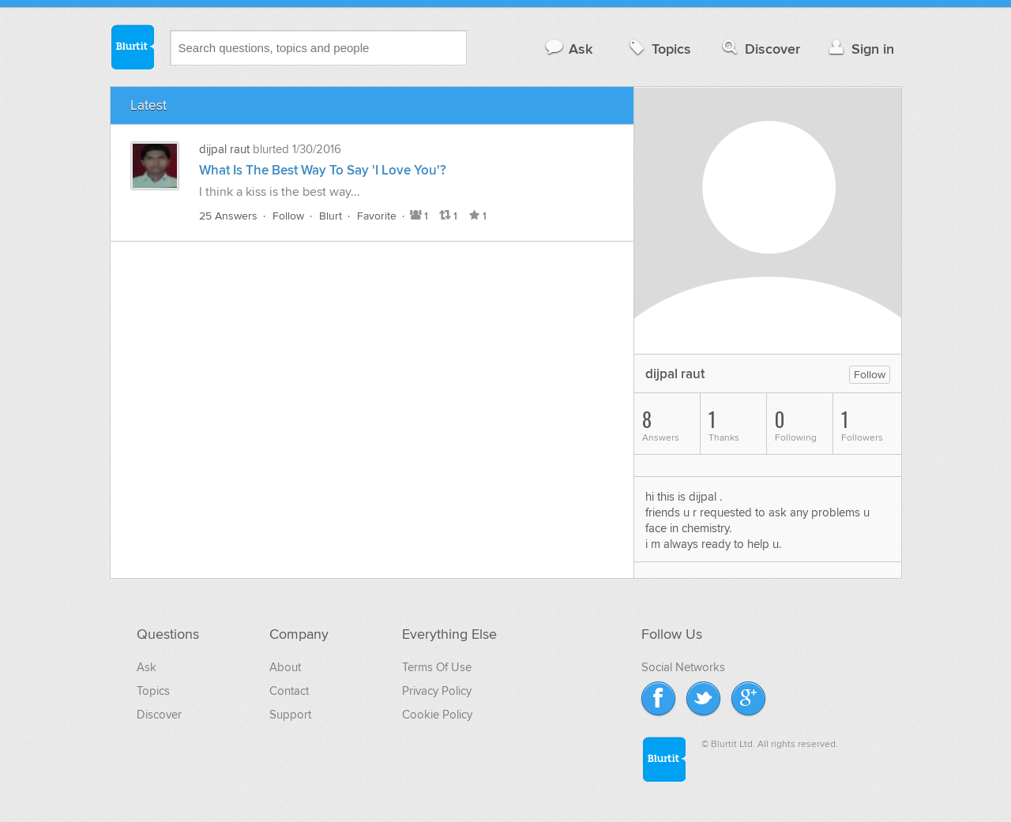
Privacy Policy (437, 691)
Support (290, 715)
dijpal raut (224, 149)
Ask (568, 48)
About (285, 667)
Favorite (377, 216)
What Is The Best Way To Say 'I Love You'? (322, 170)
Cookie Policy (437, 715)
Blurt (330, 216)
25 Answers (228, 216)
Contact (289, 691)
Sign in (859, 48)
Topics (658, 48)
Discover (759, 48)
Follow (288, 216)
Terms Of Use (437, 667)
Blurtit (132, 46)
